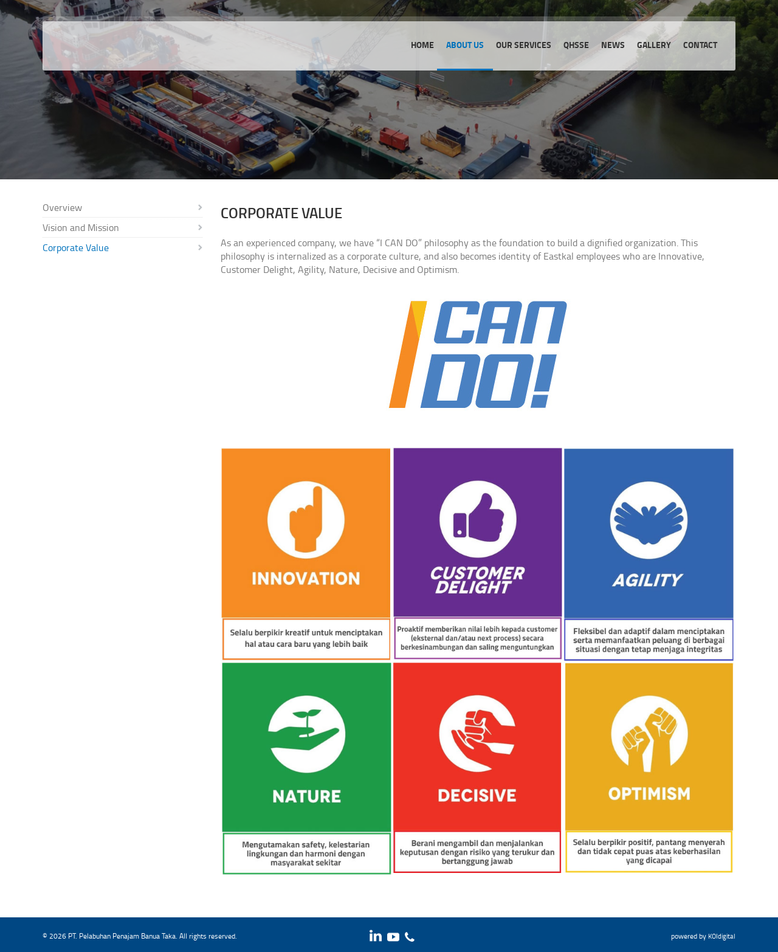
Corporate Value (76, 247)
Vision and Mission (81, 227)
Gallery (654, 44)
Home (422, 44)
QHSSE (576, 44)
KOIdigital (721, 935)
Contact (700, 44)
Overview (62, 207)
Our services (523, 44)
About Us (465, 44)
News (613, 44)
